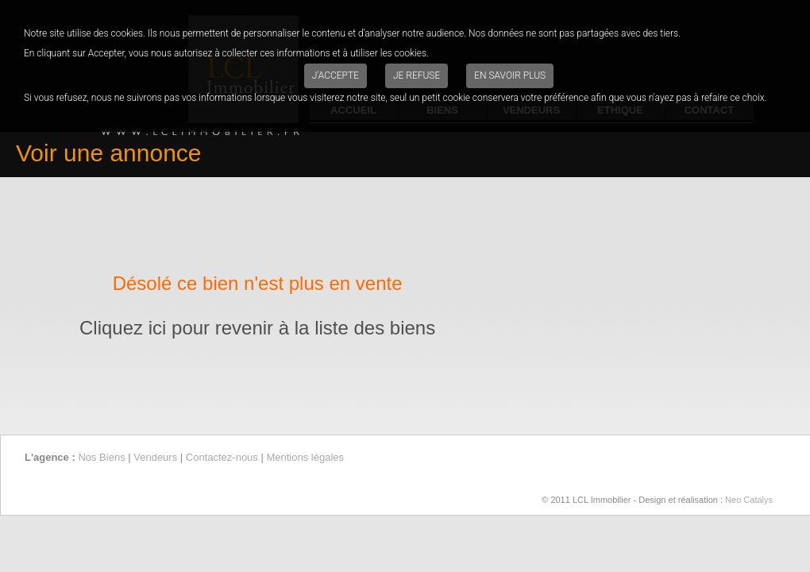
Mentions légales (305, 457)
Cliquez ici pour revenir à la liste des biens (257, 327)
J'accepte (335, 75)
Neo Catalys (749, 499)
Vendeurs (155, 457)
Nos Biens (101, 457)
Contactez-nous (222, 457)
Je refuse (416, 75)
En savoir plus (510, 75)
